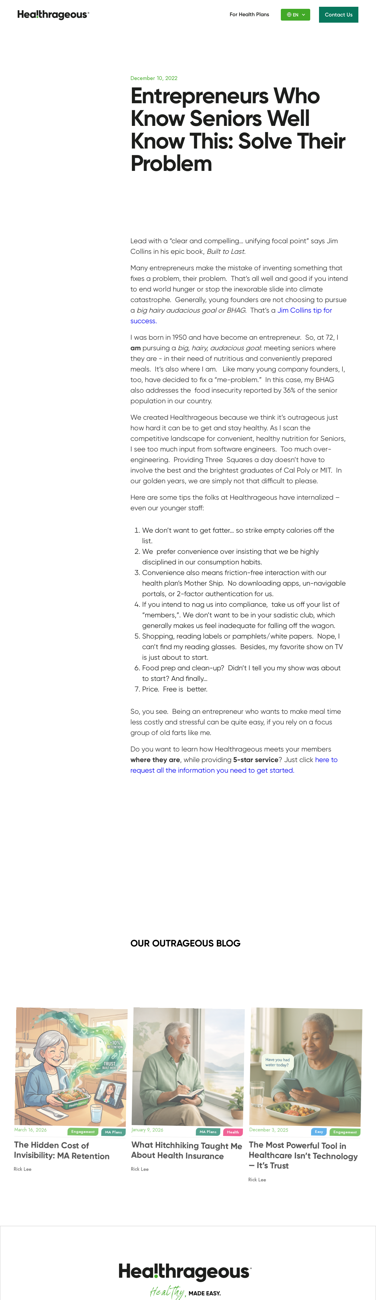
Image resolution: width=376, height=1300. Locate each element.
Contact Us (338, 14)
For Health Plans (249, 14)
